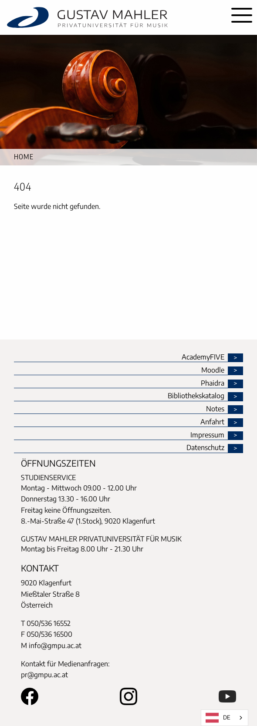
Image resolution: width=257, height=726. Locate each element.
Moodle (212, 370)
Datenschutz (205, 448)
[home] (113, 17)
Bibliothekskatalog (196, 396)
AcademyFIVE (203, 357)
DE (218, 717)
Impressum (207, 435)
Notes (215, 409)
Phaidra (212, 383)
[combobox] (224, 717)
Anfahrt (212, 422)
